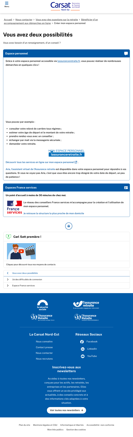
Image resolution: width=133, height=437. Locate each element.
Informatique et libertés (72, 425)
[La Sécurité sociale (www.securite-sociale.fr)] (42, 304)
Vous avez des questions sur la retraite (57, 19)
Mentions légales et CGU (45, 425)
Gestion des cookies (76, 429)
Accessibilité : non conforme (100, 425)
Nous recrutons (44, 358)
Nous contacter (23, 19)
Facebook (89, 342)
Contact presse (44, 347)
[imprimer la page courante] (68, 226)
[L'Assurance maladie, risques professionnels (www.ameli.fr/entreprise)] (86, 317)
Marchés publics (55, 429)
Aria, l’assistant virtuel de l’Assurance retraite (30, 169)
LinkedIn (89, 349)
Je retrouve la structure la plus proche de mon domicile (53, 213)
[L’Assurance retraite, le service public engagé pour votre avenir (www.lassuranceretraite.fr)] (86, 304)
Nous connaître (44, 341)
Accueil (8, 19)
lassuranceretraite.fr (68, 61)
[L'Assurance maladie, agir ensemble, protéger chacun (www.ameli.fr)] (43, 317)
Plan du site (24, 425)
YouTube (89, 356)
